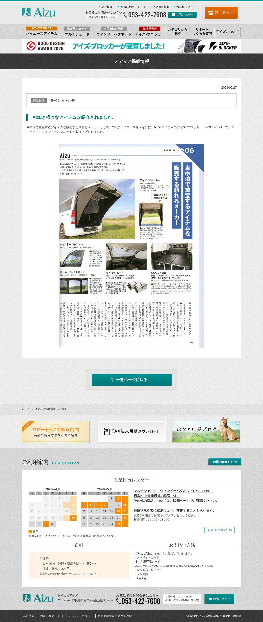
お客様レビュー (186, 7)
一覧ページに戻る (131, 380)
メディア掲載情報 (158, 7)
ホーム (26, 409)
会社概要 (107, 7)
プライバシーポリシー (79, 616)
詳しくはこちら (91, 573)
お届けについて (218, 530)
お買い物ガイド (130, 7)
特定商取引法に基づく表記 (115, 616)
